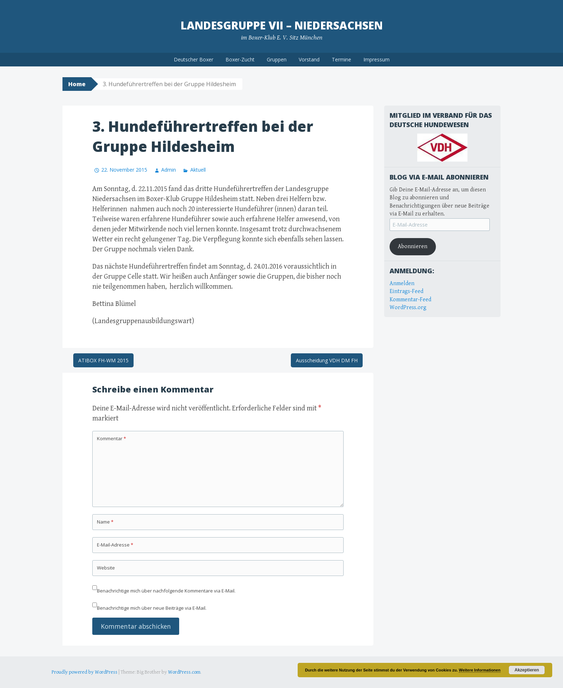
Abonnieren (412, 246)
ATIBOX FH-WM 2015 (103, 360)
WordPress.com (184, 672)
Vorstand (309, 59)
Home (76, 84)
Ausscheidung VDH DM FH (327, 360)
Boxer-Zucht (240, 59)
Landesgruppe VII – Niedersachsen (282, 25)
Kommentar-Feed (410, 299)
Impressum (376, 59)
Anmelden (402, 283)
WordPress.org (408, 307)
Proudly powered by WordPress (84, 672)
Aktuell (198, 169)
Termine (341, 59)
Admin (168, 169)
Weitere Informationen (480, 670)
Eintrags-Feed (406, 291)
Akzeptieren (527, 670)
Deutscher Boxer (193, 59)
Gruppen (277, 59)
